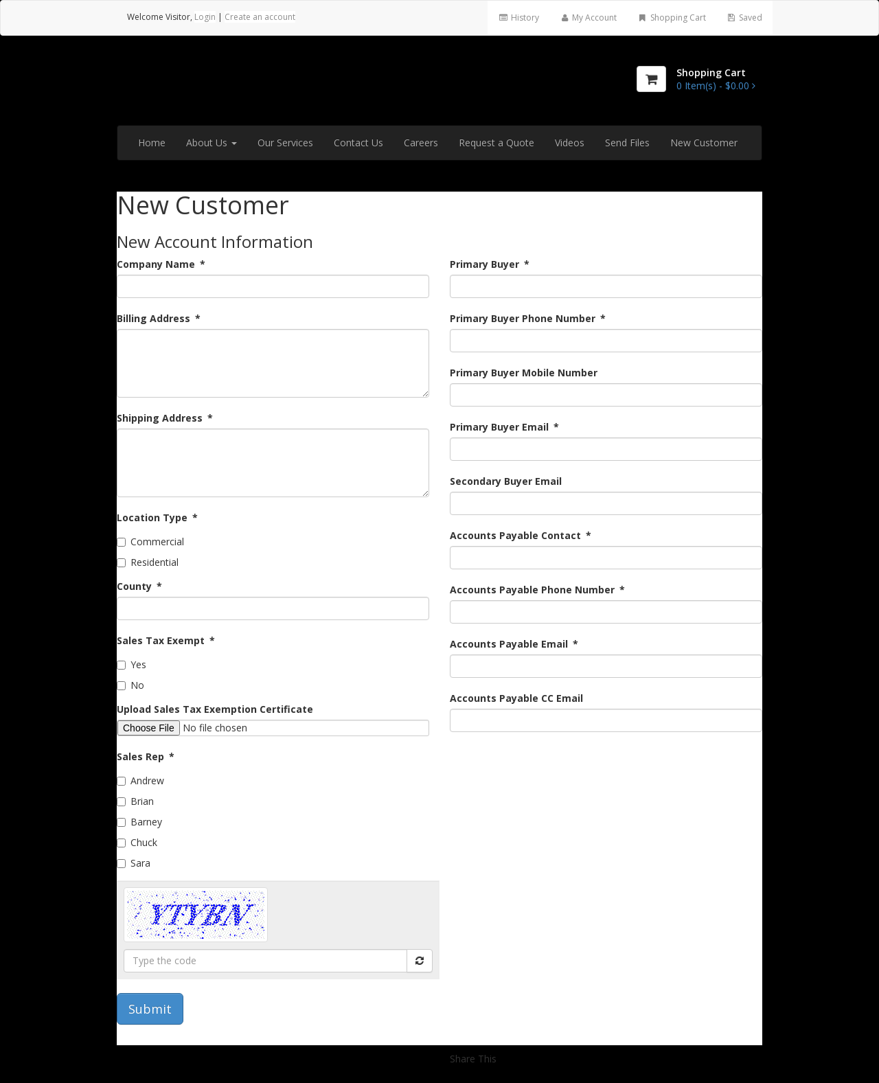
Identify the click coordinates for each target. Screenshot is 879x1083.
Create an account (260, 17)
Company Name (161, 264)
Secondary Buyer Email (506, 481)
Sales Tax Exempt (166, 640)
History (518, 17)
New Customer (704, 142)
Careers (421, 142)
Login (205, 17)
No (130, 685)
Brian (135, 801)
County (139, 586)
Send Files (627, 142)
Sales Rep (145, 756)
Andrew (140, 780)
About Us (211, 142)
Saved (744, 17)
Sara (133, 862)
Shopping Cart (671, 17)
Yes (131, 664)
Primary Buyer (489, 264)
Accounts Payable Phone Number (537, 589)
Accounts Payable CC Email (516, 698)
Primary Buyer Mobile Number (523, 372)
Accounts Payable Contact (520, 535)
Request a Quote (496, 142)
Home (151, 142)
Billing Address (159, 318)
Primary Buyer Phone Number (528, 318)
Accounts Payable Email (514, 643)
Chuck (137, 842)
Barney (139, 821)
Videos (569, 142)
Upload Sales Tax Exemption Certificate (215, 709)
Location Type (157, 517)
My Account (588, 17)
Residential (148, 562)
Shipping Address (165, 417)
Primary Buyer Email (504, 426)
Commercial (150, 541)
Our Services (285, 142)
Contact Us (358, 142)
